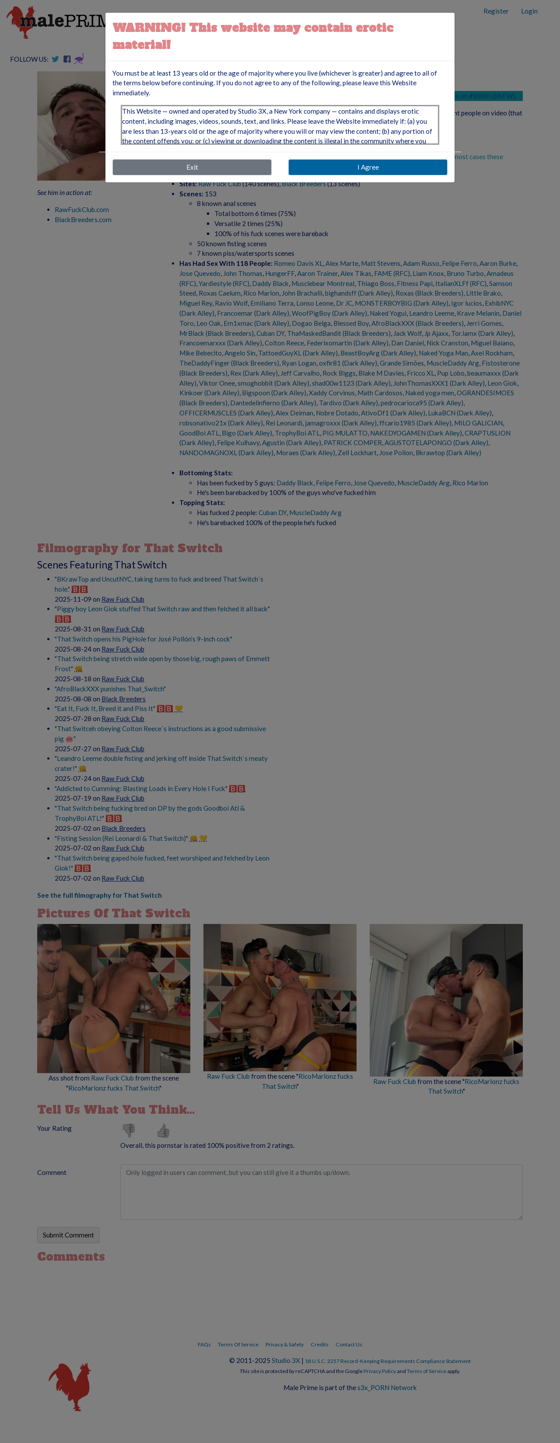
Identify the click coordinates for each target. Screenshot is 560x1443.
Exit (192, 167)
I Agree (368, 167)
